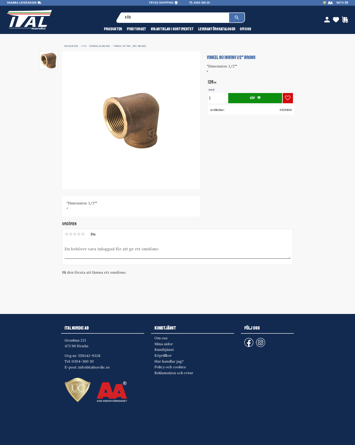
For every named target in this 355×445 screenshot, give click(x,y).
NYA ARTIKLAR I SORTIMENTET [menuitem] (172, 29)
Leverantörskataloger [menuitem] (216, 29)
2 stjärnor (71, 234)
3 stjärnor (75, 234)
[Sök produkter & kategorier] (175, 17)
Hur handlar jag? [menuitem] (169, 361)
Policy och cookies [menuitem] (170, 367)
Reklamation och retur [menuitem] (173, 373)
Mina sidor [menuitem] (163, 344)
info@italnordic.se (94, 367)
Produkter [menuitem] (113, 29)
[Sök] (237, 17)
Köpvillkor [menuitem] (163, 355)
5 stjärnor (83, 234)
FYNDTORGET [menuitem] (136, 29)
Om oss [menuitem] (245, 29)
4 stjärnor (79, 234)
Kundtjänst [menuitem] (164, 349)
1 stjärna (67, 234)
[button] (288, 98)
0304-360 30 (202, 2)
